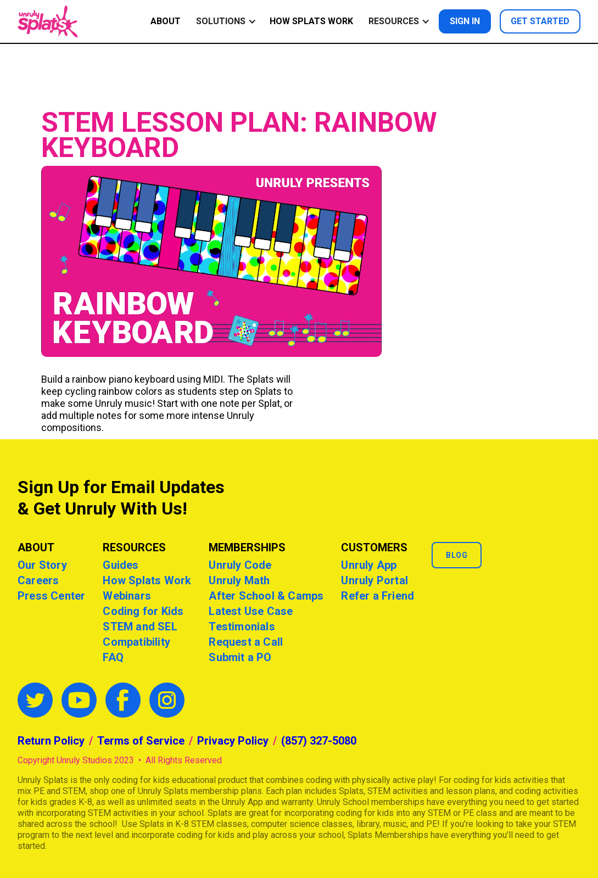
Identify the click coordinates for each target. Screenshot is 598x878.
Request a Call (246, 641)
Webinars (127, 595)
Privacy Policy (233, 740)
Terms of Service (141, 740)
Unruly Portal (374, 580)
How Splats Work (311, 21)
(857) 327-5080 (318, 740)
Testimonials (242, 626)
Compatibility (136, 641)
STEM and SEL (140, 626)
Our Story (42, 565)
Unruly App (368, 565)
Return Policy (51, 740)
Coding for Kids (143, 611)
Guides (120, 565)
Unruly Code (240, 565)
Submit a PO (240, 657)
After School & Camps (266, 595)
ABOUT (165, 21)
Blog (456, 555)
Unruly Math (239, 580)
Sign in (465, 21)
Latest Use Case (251, 611)
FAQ (113, 657)
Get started (540, 21)
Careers (38, 580)
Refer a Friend (377, 595)
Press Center (51, 595)
